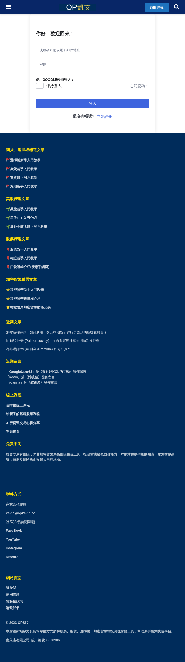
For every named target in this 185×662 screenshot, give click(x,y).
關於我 (11, 588)
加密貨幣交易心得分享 (23, 423)
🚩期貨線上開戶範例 (21, 178)
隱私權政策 (14, 601)
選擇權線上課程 (18, 405)
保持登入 (54, 86)
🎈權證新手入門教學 (21, 258)
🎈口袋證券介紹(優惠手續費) (27, 267)
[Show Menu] (8, 7)
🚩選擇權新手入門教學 (23, 160)
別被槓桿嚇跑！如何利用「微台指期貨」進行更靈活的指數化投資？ (56, 332)
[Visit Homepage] (77, 7)
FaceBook (14, 530)
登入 (92, 103)
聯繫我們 (12, 608)
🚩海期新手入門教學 (21, 186)
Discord (12, 557)
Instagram (14, 548)
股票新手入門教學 (23, 249)
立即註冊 (104, 116)
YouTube (13, 539)
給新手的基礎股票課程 (23, 414)
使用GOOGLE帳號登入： (55, 79)
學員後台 (12, 431)
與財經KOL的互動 (56, 372)
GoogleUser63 (20, 372)
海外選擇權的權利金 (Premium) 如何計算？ (38, 349)
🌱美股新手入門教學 (21, 209)
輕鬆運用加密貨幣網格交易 (30, 307)
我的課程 (157, 7)
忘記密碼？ (139, 86)
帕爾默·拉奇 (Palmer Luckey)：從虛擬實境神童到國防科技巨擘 (53, 341)
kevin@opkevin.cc (20, 513)
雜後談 (33, 377)
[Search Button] (176, 7)
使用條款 (12, 594)
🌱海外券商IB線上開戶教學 (26, 227)
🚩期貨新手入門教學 (21, 169)
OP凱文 (23, 623)
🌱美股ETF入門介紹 (21, 218)
